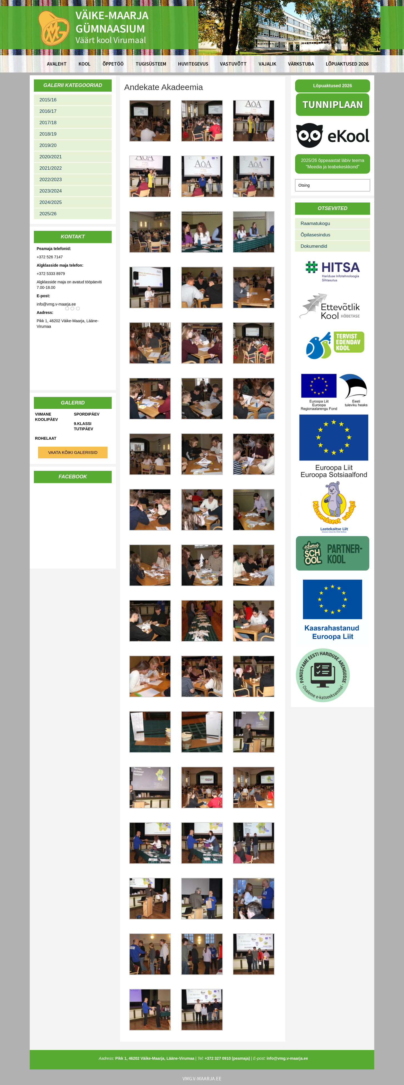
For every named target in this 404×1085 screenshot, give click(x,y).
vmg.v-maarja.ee (202, 1078)
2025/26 (47, 213)
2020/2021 (50, 156)
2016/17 (47, 111)
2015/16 (47, 99)
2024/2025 (50, 202)
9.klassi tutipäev (83, 426)
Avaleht (57, 64)
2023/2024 (50, 191)
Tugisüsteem (151, 64)
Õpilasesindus (315, 235)
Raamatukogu (315, 223)
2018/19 (47, 134)
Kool (85, 64)
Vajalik (267, 64)
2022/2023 (50, 179)
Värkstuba (301, 64)
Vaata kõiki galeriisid (73, 452)
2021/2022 (50, 168)
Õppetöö (113, 64)
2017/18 (47, 122)
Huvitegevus (193, 64)
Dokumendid (314, 246)
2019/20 (47, 145)
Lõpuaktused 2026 (347, 64)
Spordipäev (86, 414)
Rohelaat (45, 438)
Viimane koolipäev (46, 417)
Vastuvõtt (233, 64)
